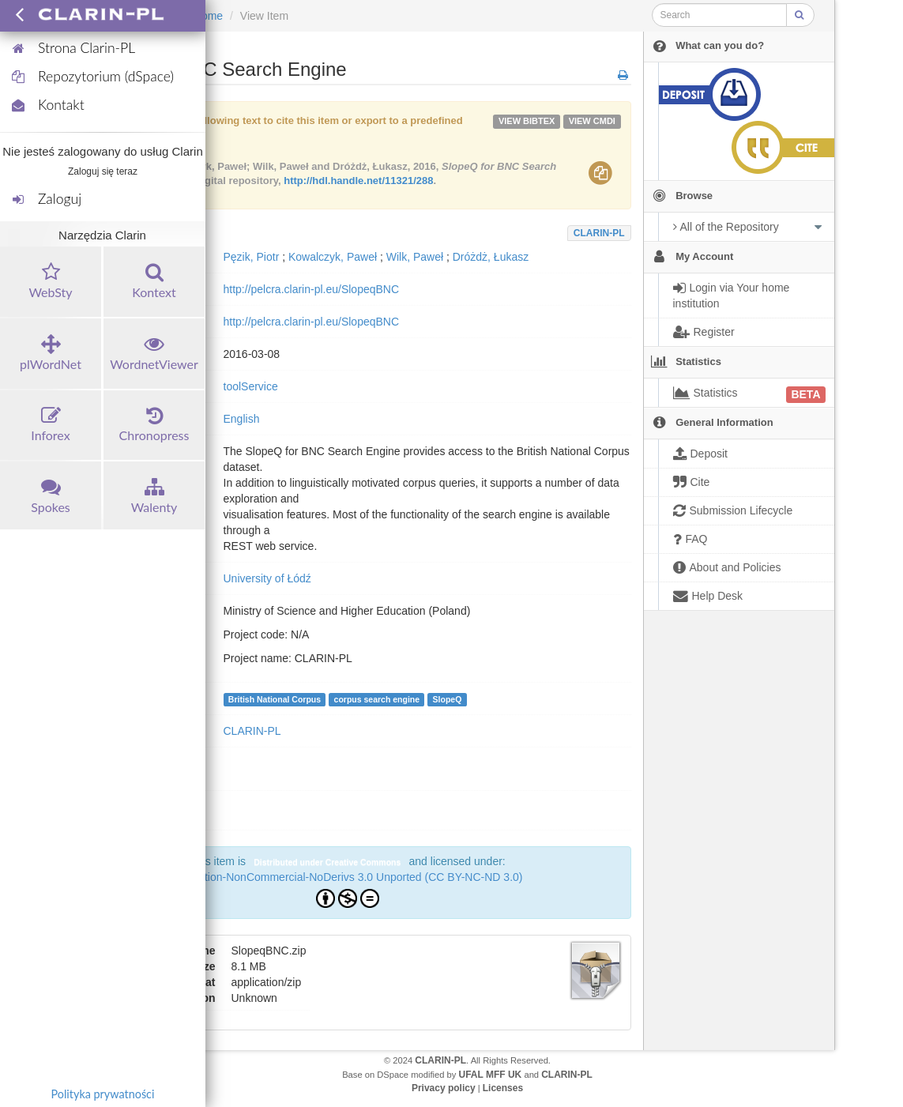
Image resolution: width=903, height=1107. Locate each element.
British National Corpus (274, 699)
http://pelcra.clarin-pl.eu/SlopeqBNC (312, 289)
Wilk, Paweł (414, 256)
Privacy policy (444, 1088)
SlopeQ (447, 699)
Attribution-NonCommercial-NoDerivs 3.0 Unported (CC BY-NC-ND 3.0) (348, 877)
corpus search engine (377, 699)
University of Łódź (267, 578)
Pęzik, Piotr (252, 256)
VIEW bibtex (527, 121)
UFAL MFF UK (490, 1074)
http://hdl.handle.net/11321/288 (358, 180)
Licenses (503, 1088)
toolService (251, 386)
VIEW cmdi (592, 121)
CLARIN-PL (599, 233)
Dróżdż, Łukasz (491, 256)
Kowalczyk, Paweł (332, 256)
